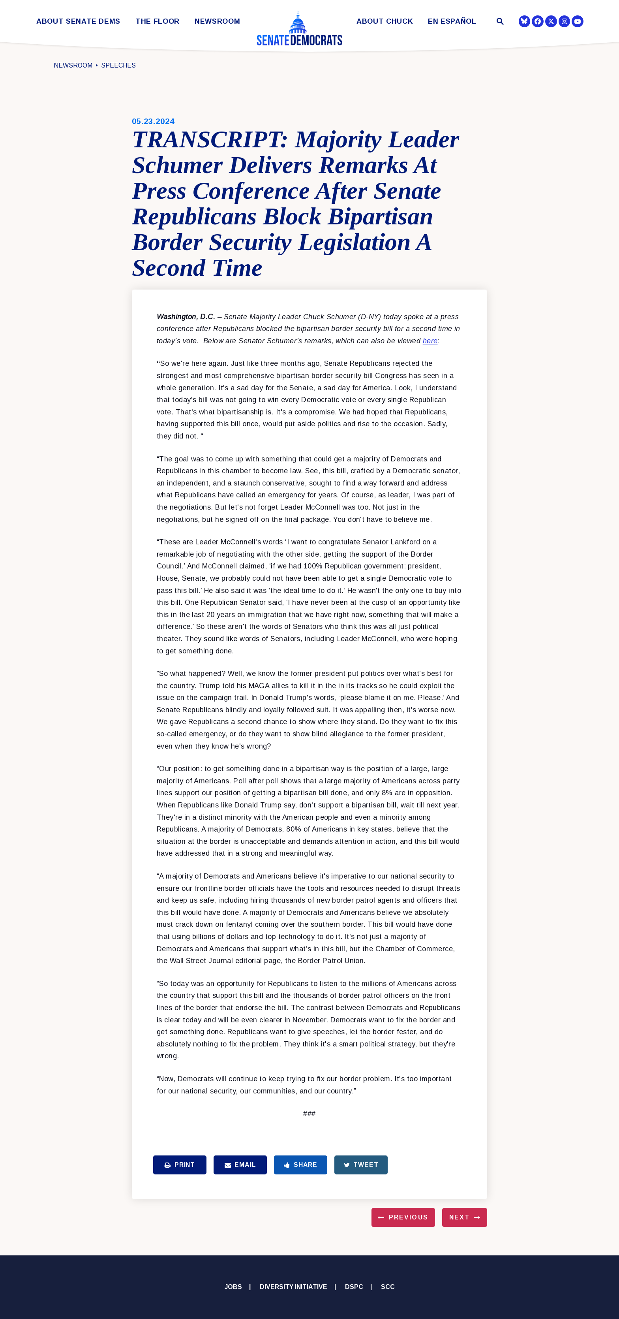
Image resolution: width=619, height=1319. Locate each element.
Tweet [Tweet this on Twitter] (361, 1164)
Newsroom (217, 21)
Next (459, 1217)
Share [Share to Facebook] (300, 1164)
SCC (388, 1286)
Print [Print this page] (180, 1164)
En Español (452, 21)
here (430, 341)
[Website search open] (499, 22)
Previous (408, 1217)
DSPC (354, 1286)
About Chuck (384, 21)
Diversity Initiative (293, 1286)
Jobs (233, 1286)
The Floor (157, 21)
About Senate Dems (78, 21)
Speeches (118, 65)
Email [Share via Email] (240, 1164)
